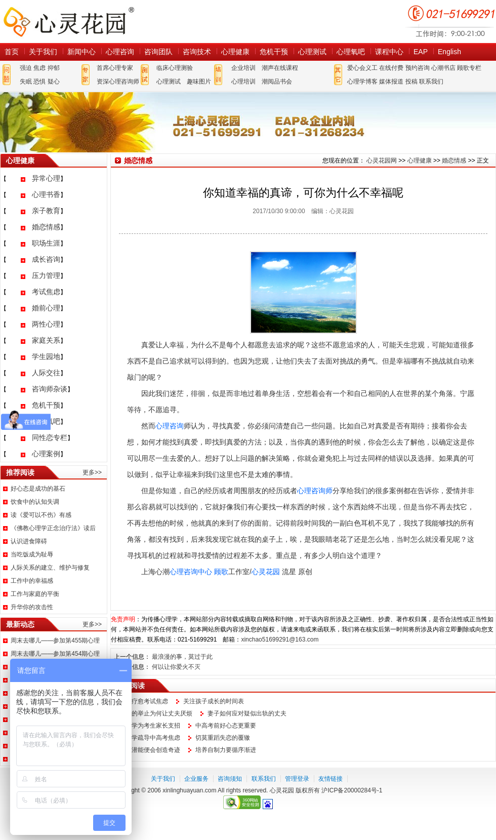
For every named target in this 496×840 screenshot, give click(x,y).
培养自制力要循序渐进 (225, 749)
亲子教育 (46, 211)
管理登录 (297, 778)
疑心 (54, 81)
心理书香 (46, 194)
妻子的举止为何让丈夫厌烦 (155, 713)
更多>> (92, 472)
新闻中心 (81, 52)
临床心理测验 (174, 67)
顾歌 (221, 572)
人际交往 (46, 373)
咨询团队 (158, 52)
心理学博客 (362, 81)
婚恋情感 (46, 227)
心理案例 (46, 454)
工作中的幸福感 (32, 580)
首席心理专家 (115, 67)
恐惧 (39, 81)
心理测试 (312, 52)
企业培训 (243, 67)
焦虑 (39, 67)
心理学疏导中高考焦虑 (149, 737)
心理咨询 (120, 52)
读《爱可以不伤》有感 (41, 514)
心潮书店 (443, 67)
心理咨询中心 (191, 572)
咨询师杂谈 (49, 389)
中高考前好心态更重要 (225, 725)
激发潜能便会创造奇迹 (149, 749)
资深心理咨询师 (118, 81)
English (449, 52)
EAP (421, 52)
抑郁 (54, 67)
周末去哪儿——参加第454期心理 (55, 653)
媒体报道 (391, 81)
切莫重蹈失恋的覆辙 (222, 737)
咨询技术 (197, 52)
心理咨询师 (315, 491)
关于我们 (43, 52)
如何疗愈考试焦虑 (143, 701)
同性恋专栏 (49, 437)
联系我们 (431, 81)
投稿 (411, 81)
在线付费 (391, 67)
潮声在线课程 (280, 67)
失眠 (26, 81)
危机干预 (274, 52)
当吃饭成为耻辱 (32, 554)
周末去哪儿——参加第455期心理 (55, 640)
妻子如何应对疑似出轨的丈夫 (247, 713)
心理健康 (235, 52)
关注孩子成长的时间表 (213, 701)
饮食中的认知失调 (35, 501)
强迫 (26, 67)
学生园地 (46, 356)
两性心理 (46, 324)
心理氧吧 (351, 52)
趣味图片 (199, 81)
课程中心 (389, 52)
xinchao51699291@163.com (279, 639)
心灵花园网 (68, 22)
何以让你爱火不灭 (176, 666)
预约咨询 (417, 67)
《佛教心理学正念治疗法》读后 (53, 528)
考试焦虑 (46, 292)
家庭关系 (46, 340)
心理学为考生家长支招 (149, 725)
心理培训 (243, 81)
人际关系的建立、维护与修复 (50, 567)
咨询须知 (230, 778)
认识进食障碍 (29, 541)
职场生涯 (46, 243)
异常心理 (46, 178)
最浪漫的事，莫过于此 (182, 656)
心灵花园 (266, 572)
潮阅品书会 (277, 81)
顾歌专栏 (469, 67)
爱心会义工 (362, 67)
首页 (12, 52)
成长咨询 (46, 259)
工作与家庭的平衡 (35, 593)
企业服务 (196, 778)
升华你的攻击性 (32, 607)
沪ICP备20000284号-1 (351, 790)
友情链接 (330, 778)
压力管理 (46, 275)
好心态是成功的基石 (38, 488)
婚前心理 (46, 308)
